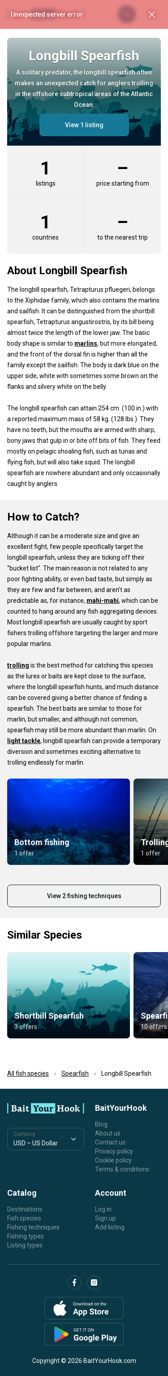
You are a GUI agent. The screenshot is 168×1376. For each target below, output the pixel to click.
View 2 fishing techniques (84, 896)
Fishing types (25, 1236)
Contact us (110, 1142)
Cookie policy (113, 1160)
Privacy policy (114, 1151)
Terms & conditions (122, 1169)
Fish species (24, 1218)
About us (108, 1133)
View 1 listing (84, 125)
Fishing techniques (33, 1227)
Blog (101, 1124)
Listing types (25, 1245)
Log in (103, 1209)
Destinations (25, 1209)
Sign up (105, 1218)
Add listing (110, 1227)
